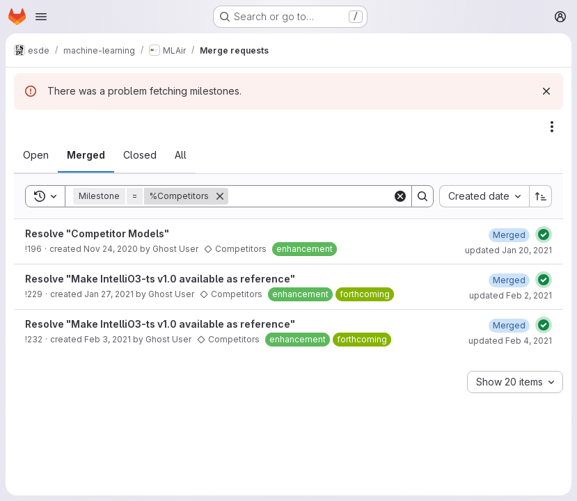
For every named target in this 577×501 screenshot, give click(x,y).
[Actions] (552, 127)
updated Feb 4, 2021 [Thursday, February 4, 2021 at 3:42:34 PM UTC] (510, 340)
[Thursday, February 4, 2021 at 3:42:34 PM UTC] (509, 325)
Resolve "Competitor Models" (97, 233)
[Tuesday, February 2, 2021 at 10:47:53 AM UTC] (509, 280)
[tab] (36, 155)
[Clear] (400, 196)
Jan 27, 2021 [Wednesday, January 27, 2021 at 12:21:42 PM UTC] (109, 294)
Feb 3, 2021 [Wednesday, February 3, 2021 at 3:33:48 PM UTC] (107, 339)
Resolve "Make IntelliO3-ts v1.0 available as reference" (160, 279)
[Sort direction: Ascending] (541, 196)
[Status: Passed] (543, 234)
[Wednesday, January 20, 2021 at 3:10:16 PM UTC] (509, 235)
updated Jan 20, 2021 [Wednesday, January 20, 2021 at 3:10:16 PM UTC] (508, 250)
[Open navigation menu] (41, 17)
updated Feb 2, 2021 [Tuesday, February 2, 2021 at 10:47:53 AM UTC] (510, 295)
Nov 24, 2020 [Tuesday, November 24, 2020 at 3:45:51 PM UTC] (111, 249)
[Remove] (220, 196)
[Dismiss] (546, 91)
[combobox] (484, 196)
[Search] (314, 196)
